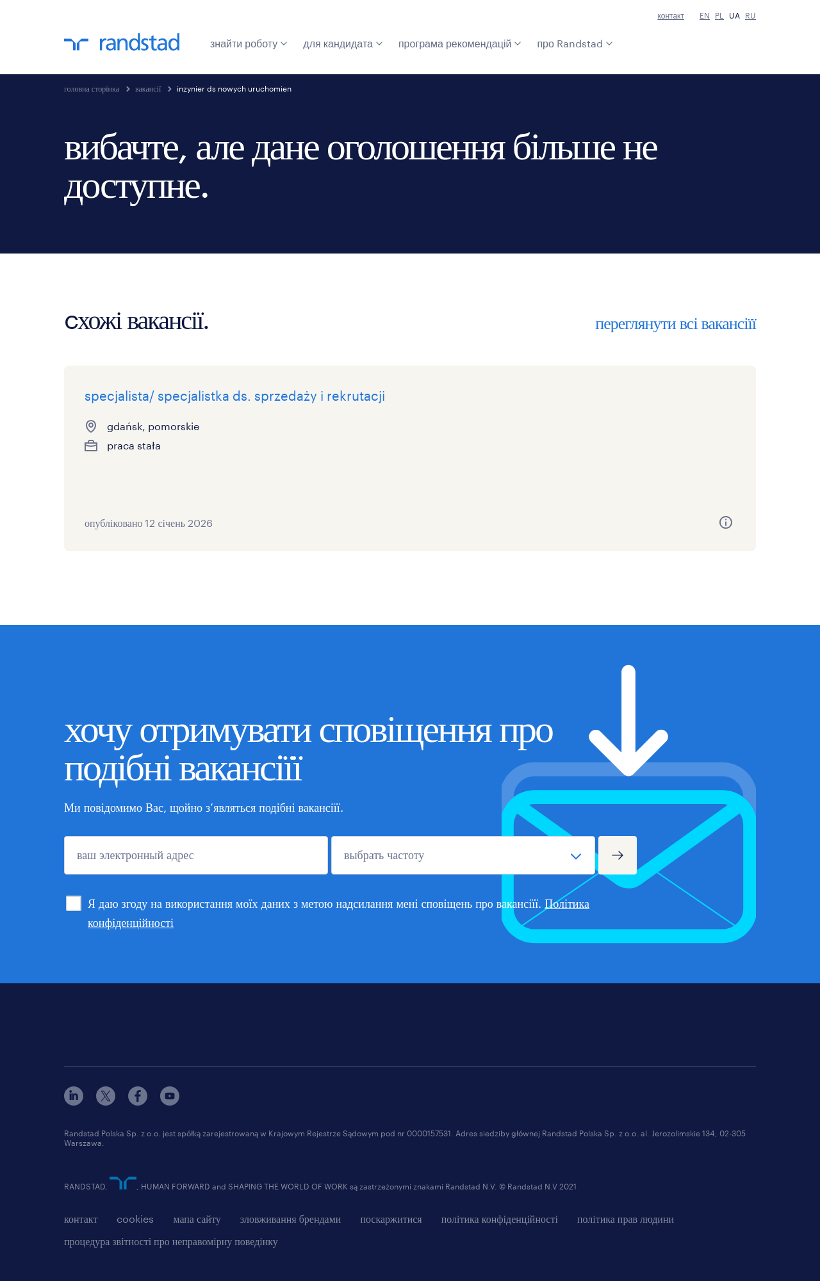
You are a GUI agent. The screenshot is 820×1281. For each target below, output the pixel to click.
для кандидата (343, 43)
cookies (135, 1219)
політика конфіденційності (499, 1219)
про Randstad (574, 43)
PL (719, 15)
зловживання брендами (290, 1219)
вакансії (148, 88)
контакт (670, 15)
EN (705, 15)
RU (750, 15)
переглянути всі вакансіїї (675, 322)
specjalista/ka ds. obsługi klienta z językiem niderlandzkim (639, 415)
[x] (105, 1101)
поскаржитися (391, 1219)
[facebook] (137, 1101)
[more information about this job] (248, 522)
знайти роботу (249, 43)
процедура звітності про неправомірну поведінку (171, 1241)
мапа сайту (196, 1219)
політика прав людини (625, 1219)
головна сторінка (91, 88)
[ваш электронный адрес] (196, 855)
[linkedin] (73, 1101)
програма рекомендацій (460, 43)
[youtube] (169, 1101)
